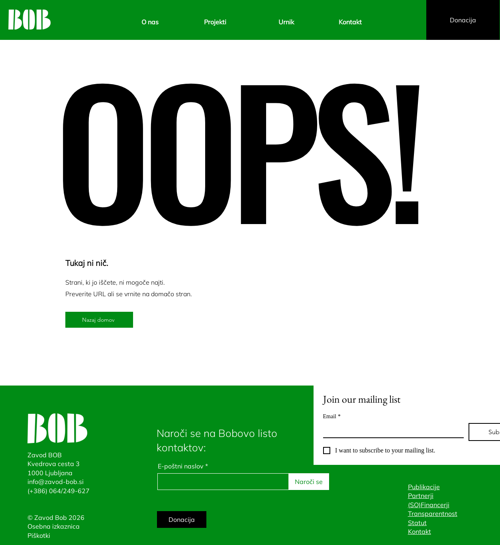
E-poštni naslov (181, 466)
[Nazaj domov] (99, 320)
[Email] (391, 430)
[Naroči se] (308, 481)
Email (332, 416)
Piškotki (38, 535)
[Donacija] (463, 20)
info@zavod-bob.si (55, 482)
